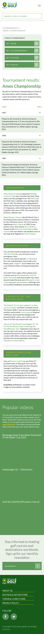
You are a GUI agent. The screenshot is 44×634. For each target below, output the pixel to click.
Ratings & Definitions (14, 594)
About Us (7, 590)
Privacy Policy (10, 603)
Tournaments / (11, 28)
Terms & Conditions (13, 599)
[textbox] (11, 43)
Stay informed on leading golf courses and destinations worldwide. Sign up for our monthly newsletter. (22, 549)
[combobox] (22, 43)
